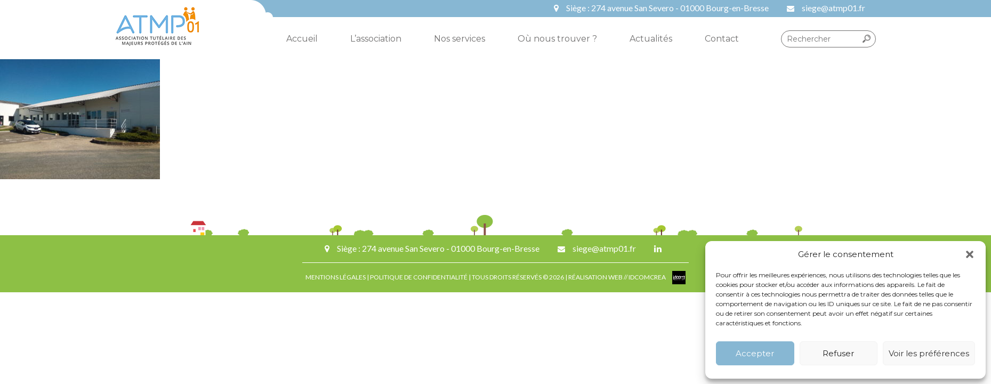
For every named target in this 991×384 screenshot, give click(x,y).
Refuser (838, 353)
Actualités (651, 39)
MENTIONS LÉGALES (335, 277)
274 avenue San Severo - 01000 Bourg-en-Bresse (680, 8)
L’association (375, 39)
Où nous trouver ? (557, 39)
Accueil (302, 39)
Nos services (459, 39)
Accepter (755, 353)
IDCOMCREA (648, 277)
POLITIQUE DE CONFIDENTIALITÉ (419, 277)
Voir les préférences (929, 353)
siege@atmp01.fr (833, 8)
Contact (722, 39)
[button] (969, 254)
